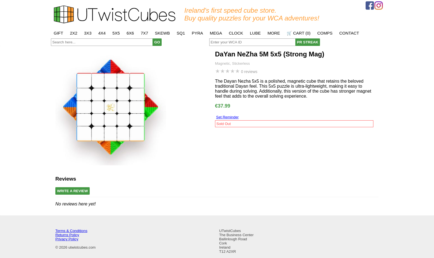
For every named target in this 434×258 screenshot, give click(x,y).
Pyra (197, 33)
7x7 (144, 33)
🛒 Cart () (299, 33)
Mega (216, 33)
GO (157, 42)
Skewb (162, 33)
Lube (255, 33)
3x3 (88, 33)
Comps (324, 33)
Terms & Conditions (71, 231)
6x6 (130, 33)
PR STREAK (307, 42)
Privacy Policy (66, 239)
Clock (236, 33)
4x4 (102, 33)
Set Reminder (227, 117)
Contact (349, 33)
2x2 (74, 33)
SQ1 (181, 33)
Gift (58, 33)
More (273, 33)
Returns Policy (67, 235)
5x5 (116, 33)
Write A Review (72, 191)
